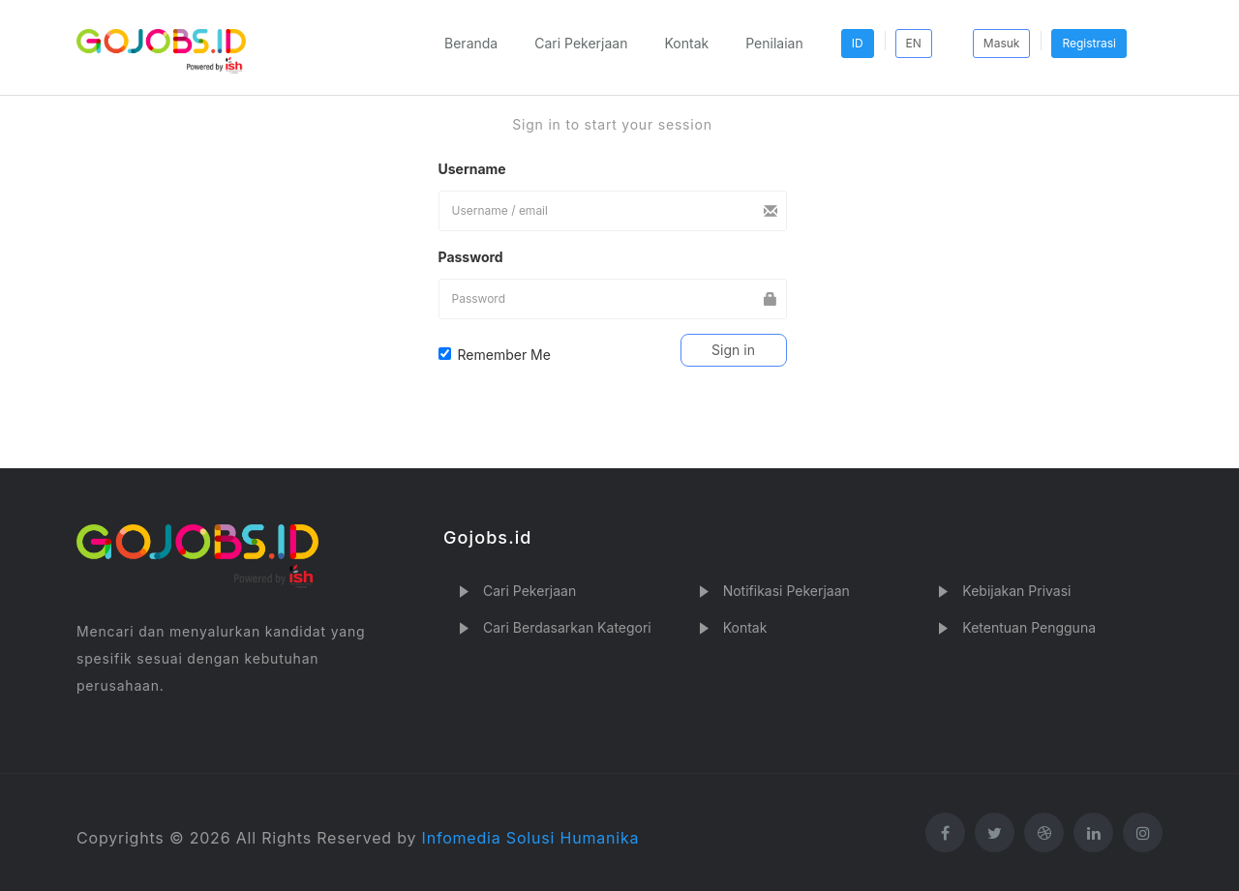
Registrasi (1089, 43)
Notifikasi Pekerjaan (786, 590)
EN (914, 43)
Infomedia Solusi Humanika (531, 837)
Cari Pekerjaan (580, 43)
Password (470, 257)
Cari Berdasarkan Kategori (567, 627)
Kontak (686, 43)
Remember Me (494, 354)
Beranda (471, 43)
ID (857, 43)
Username (472, 169)
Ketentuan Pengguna (1029, 627)
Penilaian (773, 43)
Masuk (1001, 43)
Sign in (733, 350)
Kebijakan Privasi (1016, 590)
